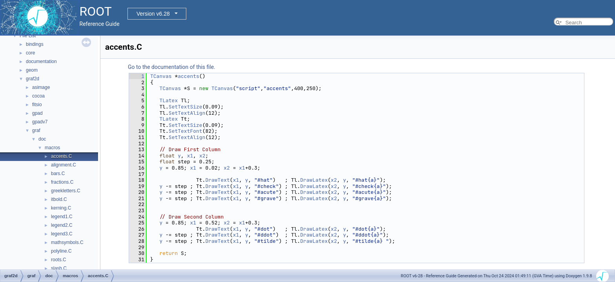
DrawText (217, 180)
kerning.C (61, 208)
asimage (41, 87)
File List (28, 35)
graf (36, 130)
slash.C (59, 268)
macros (52, 147)
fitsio (37, 104)
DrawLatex (314, 180)
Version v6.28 (153, 14)
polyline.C (61, 251)
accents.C (61, 156)
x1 (190, 155)
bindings (35, 44)
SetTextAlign (187, 113)
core (30, 53)
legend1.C (62, 216)
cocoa (38, 96)
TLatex (168, 100)
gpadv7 (39, 122)
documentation (41, 61)
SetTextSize (185, 106)
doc (42, 139)
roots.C (58, 259)
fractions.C (62, 182)
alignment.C (63, 165)
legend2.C (62, 225)
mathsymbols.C (67, 242)
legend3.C (62, 234)
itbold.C (59, 199)
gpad (37, 113)
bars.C (58, 173)
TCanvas (161, 76)
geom (32, 70)
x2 (202, 155)
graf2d (32, 78)
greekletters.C (65, 190)
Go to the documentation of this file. (171, 67)
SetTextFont (185, 131)
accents (188, 76)
